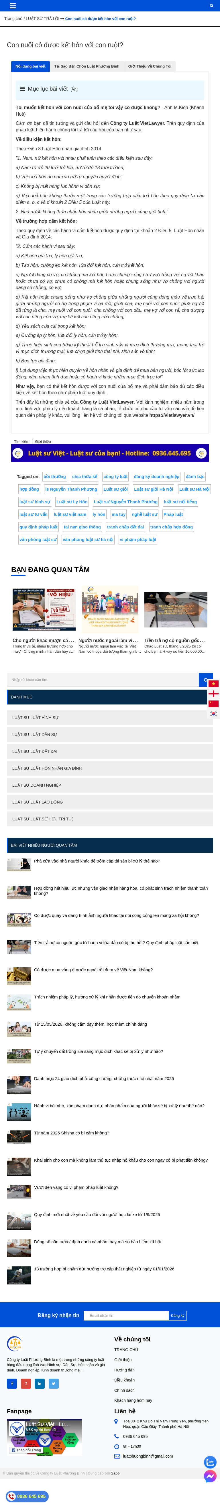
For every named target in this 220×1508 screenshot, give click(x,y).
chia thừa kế (84, 476)
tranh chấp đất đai (125, 526)
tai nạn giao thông (82, 526)
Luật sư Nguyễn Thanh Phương (126, 501)
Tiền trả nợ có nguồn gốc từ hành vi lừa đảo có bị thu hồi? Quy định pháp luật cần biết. (117, 942)
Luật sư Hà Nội (194, 489)
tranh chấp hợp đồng (171, 526)
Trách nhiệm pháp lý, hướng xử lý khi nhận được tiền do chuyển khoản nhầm (107, 996)
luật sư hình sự (34, 501)
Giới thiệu (123, 1359)
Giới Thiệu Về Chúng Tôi (150, 66)
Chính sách (124, 1390)
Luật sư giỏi (116, 489)
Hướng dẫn (124, 1370)
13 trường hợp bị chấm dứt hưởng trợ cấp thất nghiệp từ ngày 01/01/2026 (104, 1268)
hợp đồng (29, 489)
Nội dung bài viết (30, 66)
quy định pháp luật (38, 526)
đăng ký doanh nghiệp (156, 476)
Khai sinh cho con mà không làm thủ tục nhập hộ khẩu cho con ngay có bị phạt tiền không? (121, 1160)
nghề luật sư (144, 514)
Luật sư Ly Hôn (71, 501)
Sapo (115, 1473)
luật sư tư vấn (33, 514)
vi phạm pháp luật (138, 539)
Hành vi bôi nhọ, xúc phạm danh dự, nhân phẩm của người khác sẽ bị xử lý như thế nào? (119, 1105)
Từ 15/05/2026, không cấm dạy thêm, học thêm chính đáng (90, 1024)
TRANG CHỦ (126, 1349)
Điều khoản (124, 1380)
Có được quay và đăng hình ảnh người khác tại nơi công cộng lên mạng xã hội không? (116, 915)
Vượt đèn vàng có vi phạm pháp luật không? (76, 1187)
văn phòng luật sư (37, 539)
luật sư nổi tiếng (180, 501)
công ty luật (115, 476)
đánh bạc (195, 476)
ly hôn (99, 514)
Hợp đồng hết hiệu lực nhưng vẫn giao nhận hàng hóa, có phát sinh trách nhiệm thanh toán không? (121, 891)
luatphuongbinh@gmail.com (148, 1456)
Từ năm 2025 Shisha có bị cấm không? (71, 1132)
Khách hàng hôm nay (133, 1400)
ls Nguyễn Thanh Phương (71, 489)
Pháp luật (173, 514)
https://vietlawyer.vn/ (172, 415)
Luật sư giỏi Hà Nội (153, 489)
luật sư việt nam (70, 514)
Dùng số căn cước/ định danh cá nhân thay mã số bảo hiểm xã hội (97, 1241)
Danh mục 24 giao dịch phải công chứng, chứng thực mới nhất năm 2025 (104, 1078)
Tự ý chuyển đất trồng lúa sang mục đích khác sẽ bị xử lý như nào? (98, 1051)
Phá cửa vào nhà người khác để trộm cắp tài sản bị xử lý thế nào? (97, 860)
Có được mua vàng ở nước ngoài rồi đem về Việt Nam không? (93, 969)
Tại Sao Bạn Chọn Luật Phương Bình (86, 66)
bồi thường (55, 476)
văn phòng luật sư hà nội (88, 539)
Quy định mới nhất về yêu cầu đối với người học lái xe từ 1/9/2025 (97, 1214)
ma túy (118, 514)
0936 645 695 (135, 1436)
